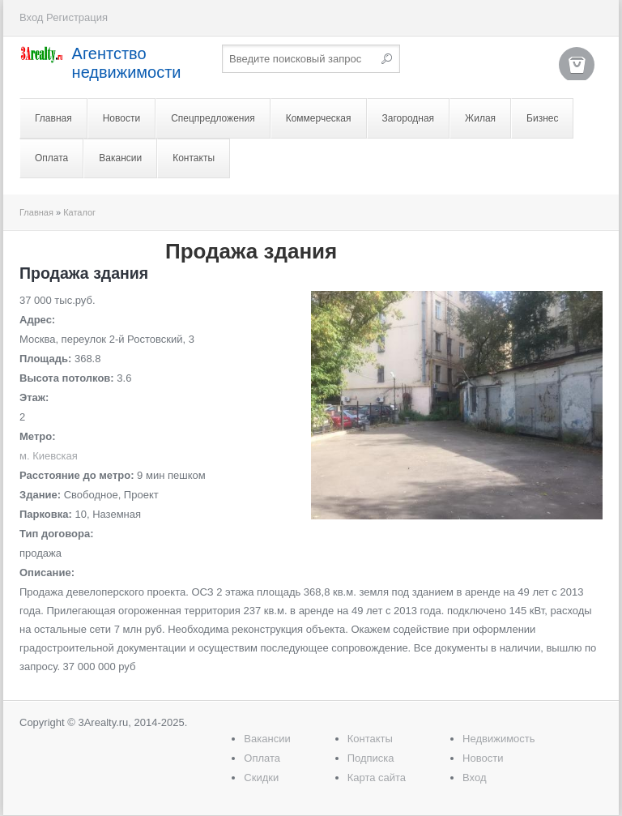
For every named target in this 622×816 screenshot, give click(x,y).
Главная (53, 118)
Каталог (79, 212)
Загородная (408, 118)
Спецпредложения (213, 118)
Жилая (480, 118)
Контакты (194, 158)
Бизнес (542, 118)
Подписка (370, 758)
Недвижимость (498, 739)
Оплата (51, 158)
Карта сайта (376, 777)
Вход (31, 17)
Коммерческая (318, 118)
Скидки (261, 777)
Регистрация (77, 17)
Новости (121, 118)
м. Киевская (48, 456)
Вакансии (120, 158)
